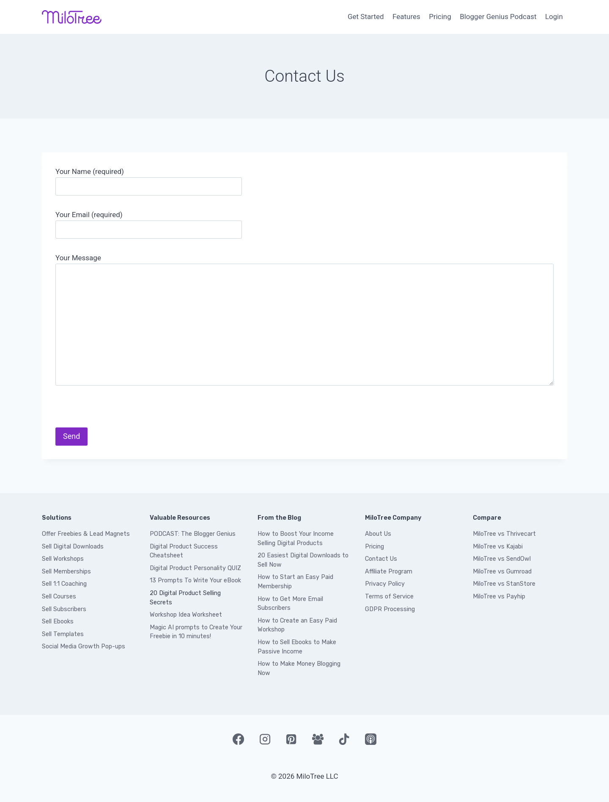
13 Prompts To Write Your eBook (195, 580)
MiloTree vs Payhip (499, 596)
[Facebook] (238, 739)
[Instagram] (264, 739)
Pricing (440, 16)
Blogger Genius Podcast (498, 16)
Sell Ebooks (58, 621)
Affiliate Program (388, 571)
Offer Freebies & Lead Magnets (86, 533)
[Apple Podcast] (370, 739)
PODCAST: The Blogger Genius (193, 533)
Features (406, 16)
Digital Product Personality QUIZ (195, 568)
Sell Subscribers (64, 609)
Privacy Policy (385, 583)
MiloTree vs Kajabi (498, 546)
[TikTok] (344, 739)
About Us (378, 533)
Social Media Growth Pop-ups (83, 646)
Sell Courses (59, 596)
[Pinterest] (291, 739)
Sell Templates (63, 634)
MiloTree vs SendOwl (502, 558)
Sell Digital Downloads (73, 546)
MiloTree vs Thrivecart (504, 533)
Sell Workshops (63, 558)
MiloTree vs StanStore (504, 583)
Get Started (366, 16)
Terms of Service (389, 596)
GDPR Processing (390, 609)
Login (554, 16)
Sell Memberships (66, 571)
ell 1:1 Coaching (66, 583)
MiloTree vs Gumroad (502, 571)
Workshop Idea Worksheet (186, 614)
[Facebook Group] (317, 739)
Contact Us (381, 558)
